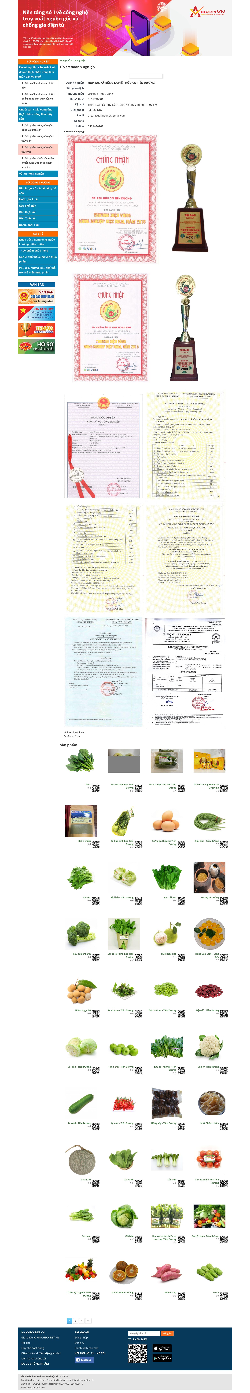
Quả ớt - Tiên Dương (122, 1123)
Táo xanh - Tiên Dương (121, 1066)
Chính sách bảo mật (86, 1348)
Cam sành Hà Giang (122, 1292)
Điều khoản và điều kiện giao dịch (41, 1353)
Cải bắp (129, 1236)
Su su (216, 1292)
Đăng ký (79, 1343)
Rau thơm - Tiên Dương (120, 1010)
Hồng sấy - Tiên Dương (163, 1123)
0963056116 (77, 1383)
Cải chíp (171, 1179)
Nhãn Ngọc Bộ (83, 1010)
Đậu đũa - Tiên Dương (207, 840)
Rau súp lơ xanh (82, 953)
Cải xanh (128, 1179)
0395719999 (63, 1383)
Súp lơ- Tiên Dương (208, 1066)
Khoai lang (170, 1292)
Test (88, 784)
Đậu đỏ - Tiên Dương (207, 1010)
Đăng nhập (81, 1337)
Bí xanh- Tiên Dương (79, 1123)
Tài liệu (25, 1343)
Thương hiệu (79, 60)
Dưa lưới (86, 1179)
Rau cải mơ (170, 897)
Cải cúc (87, 897)
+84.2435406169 (40, 1383)
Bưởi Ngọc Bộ (168, 953)
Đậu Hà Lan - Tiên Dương (162, 1010)
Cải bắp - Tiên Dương (79, 1066)
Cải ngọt (86, 1236)
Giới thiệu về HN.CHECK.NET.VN (40, 1337)
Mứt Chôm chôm (209, 1123)
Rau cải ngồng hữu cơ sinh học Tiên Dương (164, 1237)
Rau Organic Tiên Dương (205, 1236)
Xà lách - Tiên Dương (122, 897)
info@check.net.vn (36, 1387)
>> (88, 1321)
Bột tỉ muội (84, 840)
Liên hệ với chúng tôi (33, 1358)
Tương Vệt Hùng (210, 897)
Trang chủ (65, 60)
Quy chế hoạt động (32, 1348)
